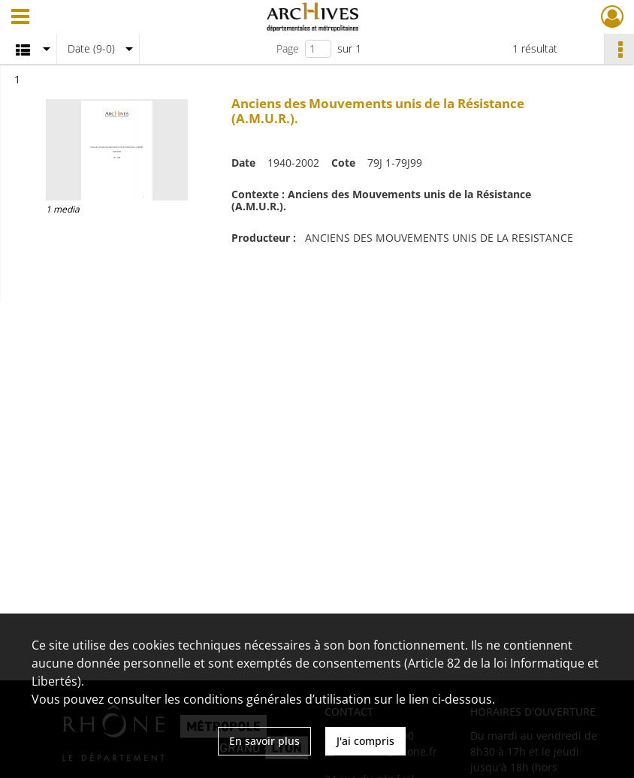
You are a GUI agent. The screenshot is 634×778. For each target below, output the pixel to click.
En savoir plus (264, 741)
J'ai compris (365, 741)
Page (287, 48)
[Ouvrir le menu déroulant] (20, 18)
